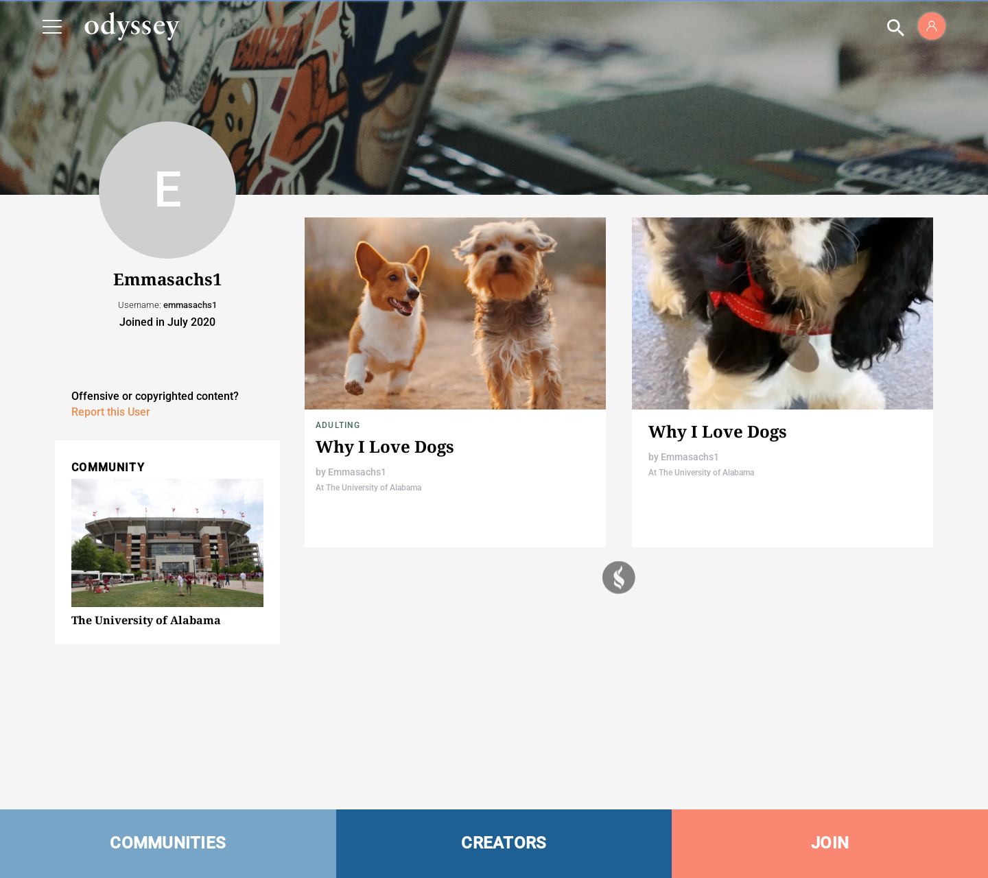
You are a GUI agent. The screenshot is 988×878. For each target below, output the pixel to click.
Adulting (338, 425)
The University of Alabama (146, 620)
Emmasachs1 (357, 471)
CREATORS (503, 843)
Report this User (110, 411)
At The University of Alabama (368, 488)
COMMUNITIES (168, 843)
